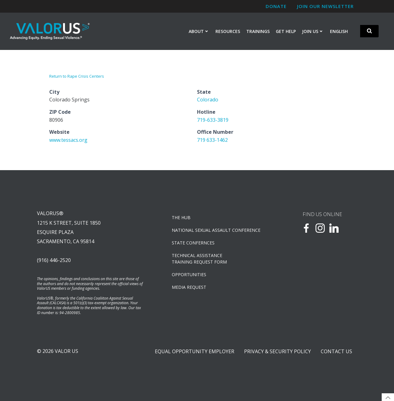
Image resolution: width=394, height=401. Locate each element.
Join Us (313, 31)
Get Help (286, 31)
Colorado (207, 99)
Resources (227, 31)
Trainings (258, 31)
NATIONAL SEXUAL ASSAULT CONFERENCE (216, 230)
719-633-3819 (212, 120)
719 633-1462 (212, 140)
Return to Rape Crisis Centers (76, 76)
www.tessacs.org (68, 140)
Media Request (189, 287)
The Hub (181, 217)
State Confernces (193, 243)
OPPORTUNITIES (189, 274)
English (339, 31)
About (199, 31)
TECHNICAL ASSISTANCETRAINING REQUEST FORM (199, 258)
